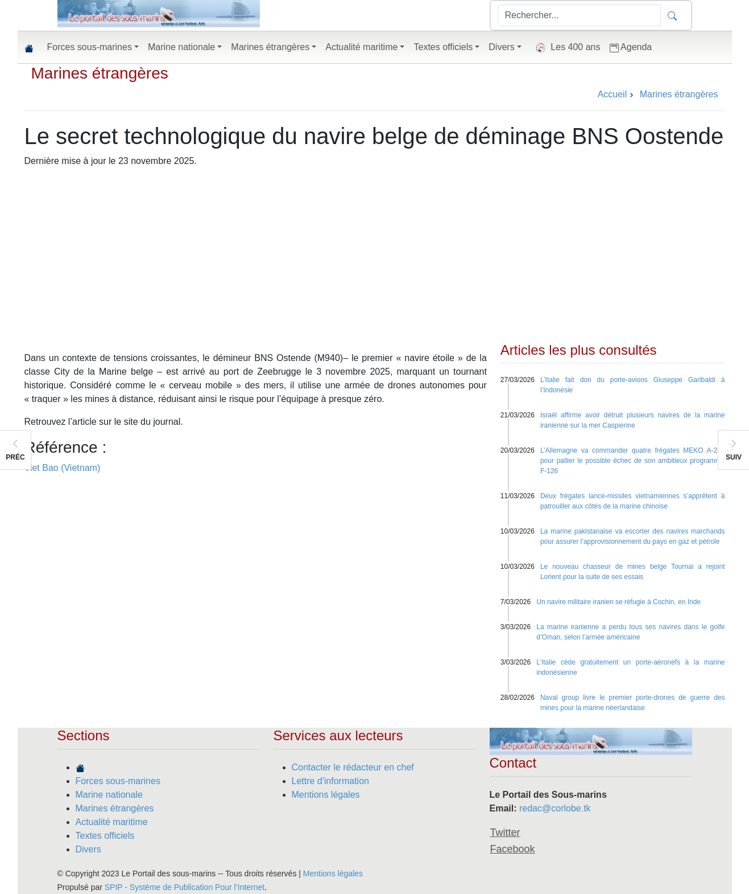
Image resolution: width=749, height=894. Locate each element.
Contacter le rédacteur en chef (353, 767)
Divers (88, 849)
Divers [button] (501, 47)
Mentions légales (326, 794)
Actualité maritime (112, 822)
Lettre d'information (330, 781)
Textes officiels (105, 835)
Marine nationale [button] (181, 47)
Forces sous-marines (118, 781)
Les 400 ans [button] (566, 48)
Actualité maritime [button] (361, 47)
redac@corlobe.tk (555, 808)
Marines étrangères (99, 73)
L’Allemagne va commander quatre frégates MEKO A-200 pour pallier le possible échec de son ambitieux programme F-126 (632, 460)
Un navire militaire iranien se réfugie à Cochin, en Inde (618, 602)
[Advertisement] (375, 257)
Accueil (612, 94)
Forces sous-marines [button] (89, 47)
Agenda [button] (631, 47)
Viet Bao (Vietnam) (62, 468)
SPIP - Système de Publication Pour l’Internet (184, 887)
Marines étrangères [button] (270, 47)
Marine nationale (109, 794)
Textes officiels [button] (443, 47)
